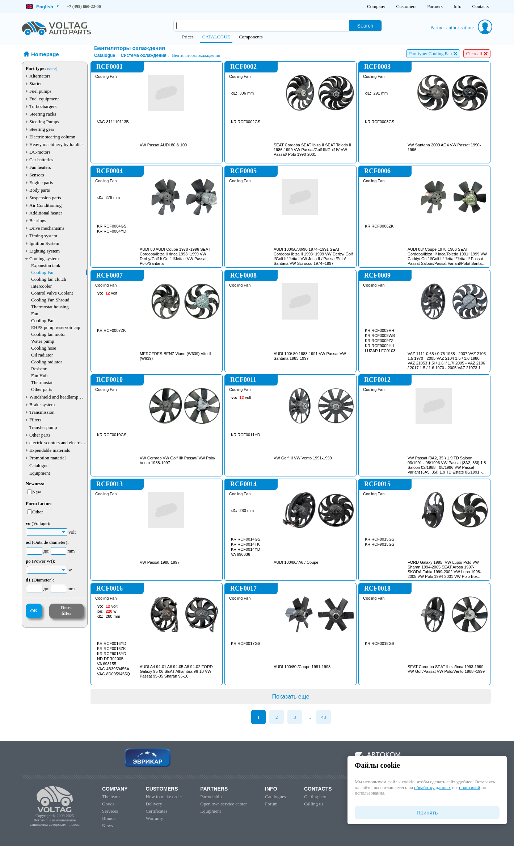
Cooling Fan (43, 272)
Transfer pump (43, 427)
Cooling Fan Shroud (50, 300)
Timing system (43, 235)
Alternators (39, 76)
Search (365, 26)
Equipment (39, 473)
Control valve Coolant (52, 293)
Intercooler (41, 286)
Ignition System (44, 243)
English (42, 6)
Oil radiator (42, 355)
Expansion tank (45, 265)
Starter (35, 83)
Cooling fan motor (48, 334)
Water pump (42, 341)
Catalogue (39, 465)
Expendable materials (49, 450)
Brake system (42, 404)
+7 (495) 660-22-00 (84, 6)
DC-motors (40, 152)
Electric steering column (52, 136)
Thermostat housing (50, 306)
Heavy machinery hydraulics (56, 144)
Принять (427, 812)
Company (376, 6)
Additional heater (45, 213)
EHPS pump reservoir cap (55, 327)
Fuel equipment (44, 98)
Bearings (37, 220)
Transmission (42, 412)
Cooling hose (43, 348)
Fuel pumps (40, 91)
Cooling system (44, 258)
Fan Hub (39, 375)
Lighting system (44, 251)
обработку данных (432, 787)
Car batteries (41, 159)
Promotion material (47, 457)
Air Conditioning (45, 205)
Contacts (480, 6)
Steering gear (41, 129)
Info (458, 6)
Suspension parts (45, 197)
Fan (34, 313)
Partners (435, 6)
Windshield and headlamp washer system (53, 397)
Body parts (39, 190)
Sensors (36, 175)
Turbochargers (42, 106)
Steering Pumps (44, 121)
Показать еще (290, 696)
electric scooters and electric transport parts (56, 442)
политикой (469, 787)
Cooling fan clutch (48, 279)
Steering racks (42, 114)
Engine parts (41, 182)
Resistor (39, 368)
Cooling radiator (46, 361)
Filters (35, 419)
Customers (406, 6)
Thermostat (41, 382)
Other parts (41, 389)
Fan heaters (40, 167)
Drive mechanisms (46, 228)
